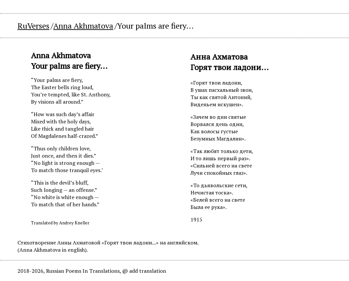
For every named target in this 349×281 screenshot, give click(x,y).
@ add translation (144, 270)
